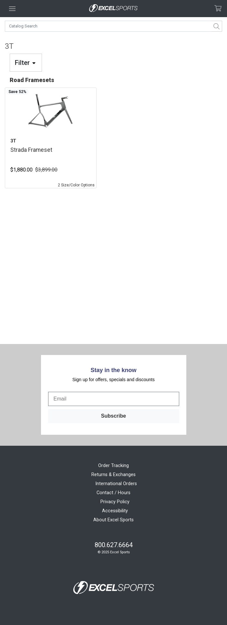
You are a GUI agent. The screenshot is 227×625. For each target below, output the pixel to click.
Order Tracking (113, 465)
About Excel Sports (113, 520)
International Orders (116, 483)
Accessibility (115, 511)
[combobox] (113, 26)
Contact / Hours (113, 492)
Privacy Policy (114, 502)
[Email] (113, 399)
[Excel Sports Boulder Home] (113, 8)
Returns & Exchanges (113, 474)
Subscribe (113, 416)
